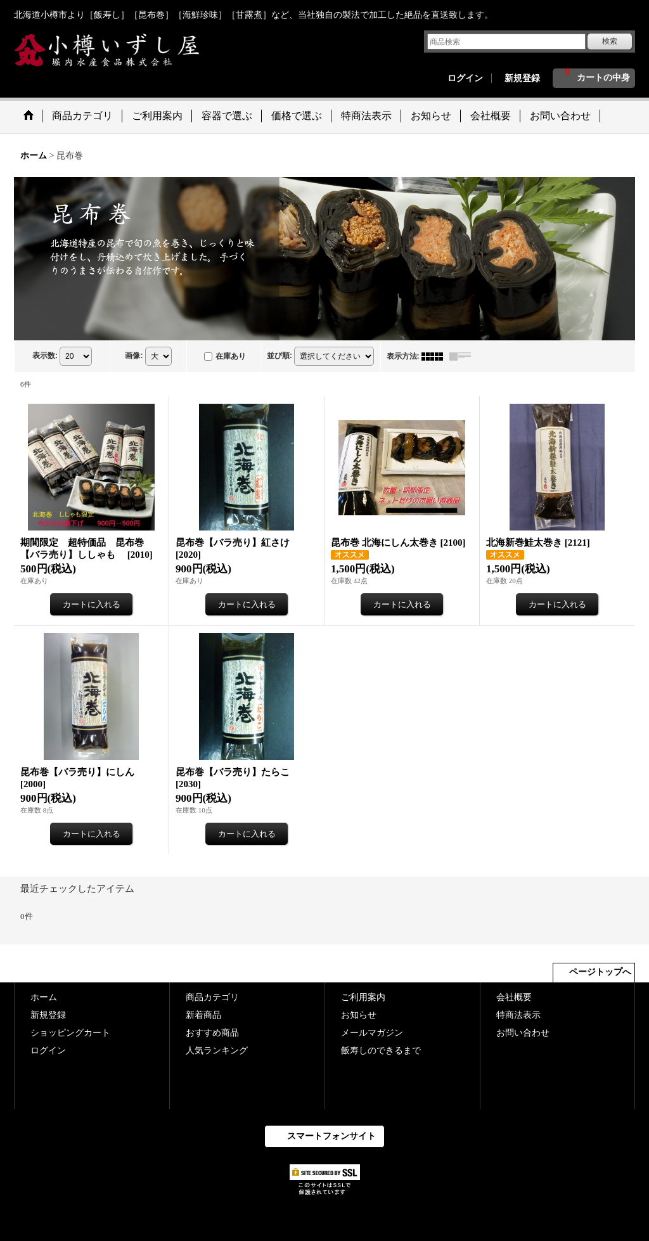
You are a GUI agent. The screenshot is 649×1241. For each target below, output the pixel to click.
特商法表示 (518, 1015)
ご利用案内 (363, 997)
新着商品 (203, 1015)
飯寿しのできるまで (381, 1050)
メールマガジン (372, 1033)
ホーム (43, 997)
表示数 (45, 355)
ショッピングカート (70, 1033)
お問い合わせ (522, 1033)
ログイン (465, 78)
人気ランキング (217, 1050)
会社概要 (514, 997)
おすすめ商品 (212, 1033)
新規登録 (522, 78)
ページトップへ (600, 972)
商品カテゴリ (212, 997)
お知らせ (358, 1015)
